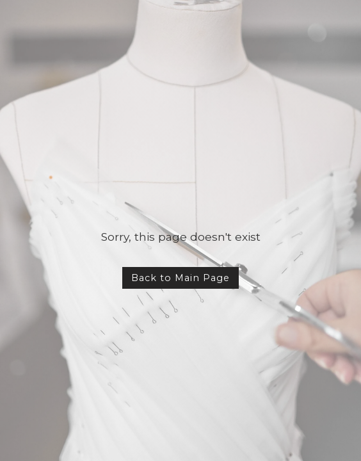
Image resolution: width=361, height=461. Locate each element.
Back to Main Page (180, 278)
